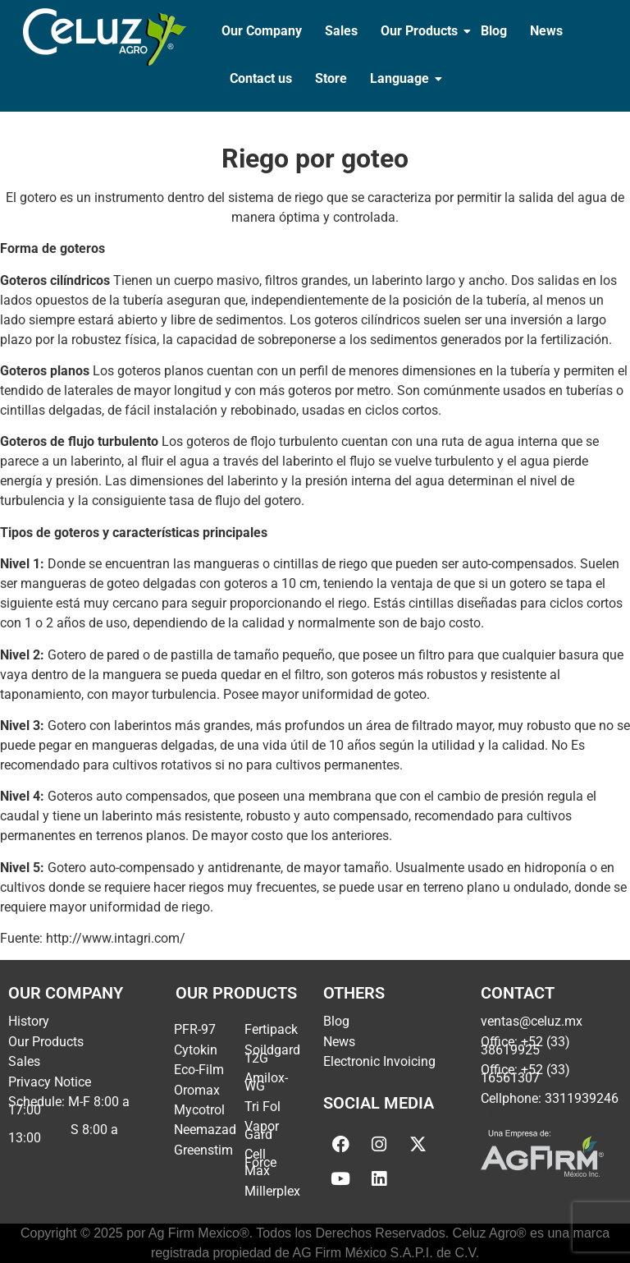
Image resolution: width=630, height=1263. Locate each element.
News (546, 31)
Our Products (421, 31)
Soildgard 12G (272, 1054)
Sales (341, 31)
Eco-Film (199, 1069)
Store (331, 78)
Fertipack (271, 1029)
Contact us (261, 78)
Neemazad (205, 1129)
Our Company (261, 31)
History (28, 1021)
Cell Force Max (260, 1162)
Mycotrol (199, 1110)
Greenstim (203, 1150)
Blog (494, 31)
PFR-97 (195, 1029)
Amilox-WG (266, 1082)
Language (401, 78)
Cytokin (195, 1050)
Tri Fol (262, 1106)
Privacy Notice (49, 1082)
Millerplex (272, 1191)
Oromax (197, 1090)
